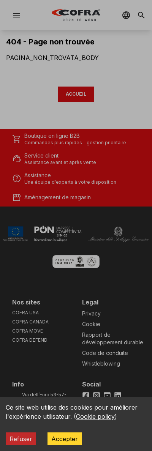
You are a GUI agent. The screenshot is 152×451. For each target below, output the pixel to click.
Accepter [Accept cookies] (64, 439)
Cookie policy (95, 416)
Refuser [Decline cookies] (21, 439)
